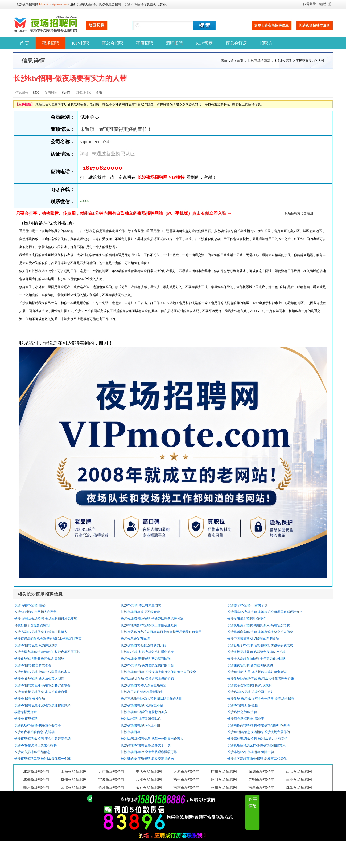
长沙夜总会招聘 (110, 4)
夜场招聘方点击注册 (299, 213)
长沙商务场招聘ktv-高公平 (245, 718)
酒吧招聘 (174, 43)
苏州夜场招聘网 (224, 788)
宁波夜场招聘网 (111, 780)
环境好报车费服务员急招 (32, 625)
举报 (99, 92)
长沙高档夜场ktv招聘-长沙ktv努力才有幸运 (257, 738)
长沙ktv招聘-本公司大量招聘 (141, 605)
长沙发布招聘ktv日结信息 (32, 752)
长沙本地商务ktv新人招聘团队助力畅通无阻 (151, 698)
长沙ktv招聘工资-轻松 (242, 705)
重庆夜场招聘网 (149, 772)
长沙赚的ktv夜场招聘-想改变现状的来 (147, 758)
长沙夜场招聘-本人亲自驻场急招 (144, 685)
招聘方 (266, 43)
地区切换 (97, 25)
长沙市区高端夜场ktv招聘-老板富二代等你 (257, 758)
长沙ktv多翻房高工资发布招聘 (35, 745)
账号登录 (309, 4)
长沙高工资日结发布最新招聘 (141, 692)
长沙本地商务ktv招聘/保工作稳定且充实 (149, 625)
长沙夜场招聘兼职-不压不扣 (140, 725)
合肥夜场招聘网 (149, 780)
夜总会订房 (236, 43)
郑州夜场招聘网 (36, 788)
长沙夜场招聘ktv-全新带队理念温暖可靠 (149, 752)
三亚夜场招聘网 (299, 780)
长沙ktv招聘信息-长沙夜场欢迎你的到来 (42, 705)
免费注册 (325, 4)
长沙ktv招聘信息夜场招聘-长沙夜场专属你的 (258, 732)
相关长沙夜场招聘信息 (40, 594)
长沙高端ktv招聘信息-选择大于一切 (146, 745)
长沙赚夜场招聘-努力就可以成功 (250, 665)
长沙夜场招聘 (86, 4)
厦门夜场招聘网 (224, 780)
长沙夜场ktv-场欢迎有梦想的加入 (144, 712)
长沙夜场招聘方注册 (314, 25)
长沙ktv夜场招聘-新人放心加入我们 (39, 678)
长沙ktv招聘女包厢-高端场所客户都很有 (42, 685)
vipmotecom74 (94, 141)
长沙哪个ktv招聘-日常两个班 (247, 605)
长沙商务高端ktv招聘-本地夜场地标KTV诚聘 (258, 725)
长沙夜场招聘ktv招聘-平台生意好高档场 (42, 738)
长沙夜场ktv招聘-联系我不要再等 (37, 725)
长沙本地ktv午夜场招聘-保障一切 (250, 752)
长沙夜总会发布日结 (135, 638)
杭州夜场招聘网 (74, 780)
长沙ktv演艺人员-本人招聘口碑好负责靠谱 (257, 672)
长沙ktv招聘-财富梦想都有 (32, 665)
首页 (240, 61)
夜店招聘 (144, 43)
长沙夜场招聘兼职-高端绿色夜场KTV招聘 (256, 652)
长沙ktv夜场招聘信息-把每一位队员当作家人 (152, 738)
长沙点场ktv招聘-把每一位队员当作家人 (42, 672)
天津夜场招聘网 (111, 772)
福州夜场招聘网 (186, 780)
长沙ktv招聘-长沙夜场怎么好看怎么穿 (147, 652)
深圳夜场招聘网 (261, 772)
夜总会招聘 (112, 43)
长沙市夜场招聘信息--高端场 (34, 732)
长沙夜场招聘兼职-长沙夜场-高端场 (39, 658)
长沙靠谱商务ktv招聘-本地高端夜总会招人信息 (260, 632)
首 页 (24, 43)
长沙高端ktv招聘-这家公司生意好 (250, 692)
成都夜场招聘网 (36, 780)
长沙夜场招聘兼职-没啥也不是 (142, 705)
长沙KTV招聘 (134, 4)
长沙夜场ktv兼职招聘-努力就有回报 (146, 658)
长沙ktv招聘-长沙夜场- (30, 698)
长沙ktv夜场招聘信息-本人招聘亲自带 (40, 692)
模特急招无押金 (25, 712)
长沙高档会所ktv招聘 (242, 712)
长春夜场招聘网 (149, 788)
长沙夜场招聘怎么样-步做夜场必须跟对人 (256, 745)
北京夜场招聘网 (36, 772)
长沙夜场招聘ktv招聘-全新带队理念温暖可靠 (152, 618)
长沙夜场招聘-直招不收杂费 (140, 612)
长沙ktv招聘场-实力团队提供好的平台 (147, 665)
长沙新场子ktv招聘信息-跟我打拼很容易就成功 (260, 645)
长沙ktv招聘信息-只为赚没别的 (36, 645)
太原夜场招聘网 (186, 772)
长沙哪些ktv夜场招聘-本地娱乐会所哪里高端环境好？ (265, 612)
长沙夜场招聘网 (27, 4)
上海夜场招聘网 (74, 772)
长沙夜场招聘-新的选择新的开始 (144, 645)
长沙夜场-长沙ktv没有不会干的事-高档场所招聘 (260, 698)
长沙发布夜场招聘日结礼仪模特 (249, 685)
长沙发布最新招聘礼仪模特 (246, 618)
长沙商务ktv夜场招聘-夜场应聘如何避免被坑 (45, 618)
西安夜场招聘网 (299, 772)
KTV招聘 (80, 43)
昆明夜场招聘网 (261, 780)
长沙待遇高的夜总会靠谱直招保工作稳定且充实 (47, 638)
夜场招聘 (50, 43)
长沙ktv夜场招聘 (26, 718)
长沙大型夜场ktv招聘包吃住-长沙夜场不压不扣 (47, 652)
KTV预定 (204, 43)
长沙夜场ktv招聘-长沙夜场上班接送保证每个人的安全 (158, 672)
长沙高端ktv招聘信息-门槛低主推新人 (40, 632)
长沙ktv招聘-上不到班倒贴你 (141, 718)
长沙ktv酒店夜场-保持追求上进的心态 (147, 678)
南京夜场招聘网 (186, 788)
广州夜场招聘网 (224, 772)
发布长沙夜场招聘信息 (271, 25)
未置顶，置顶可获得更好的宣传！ (116, 129)
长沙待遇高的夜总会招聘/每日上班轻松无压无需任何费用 (161, 632)
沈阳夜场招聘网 (299, 788)
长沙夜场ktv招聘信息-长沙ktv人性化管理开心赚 (260, 678)
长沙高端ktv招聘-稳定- (30, 605)
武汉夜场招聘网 (74, 788)
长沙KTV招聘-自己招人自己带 (35, 612)
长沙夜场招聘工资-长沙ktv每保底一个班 (42, 758)
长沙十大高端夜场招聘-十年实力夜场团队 (256, 658)
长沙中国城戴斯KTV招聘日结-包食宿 (253, 638)
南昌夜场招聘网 (261, 788)
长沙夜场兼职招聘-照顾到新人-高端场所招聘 (258, 625)
